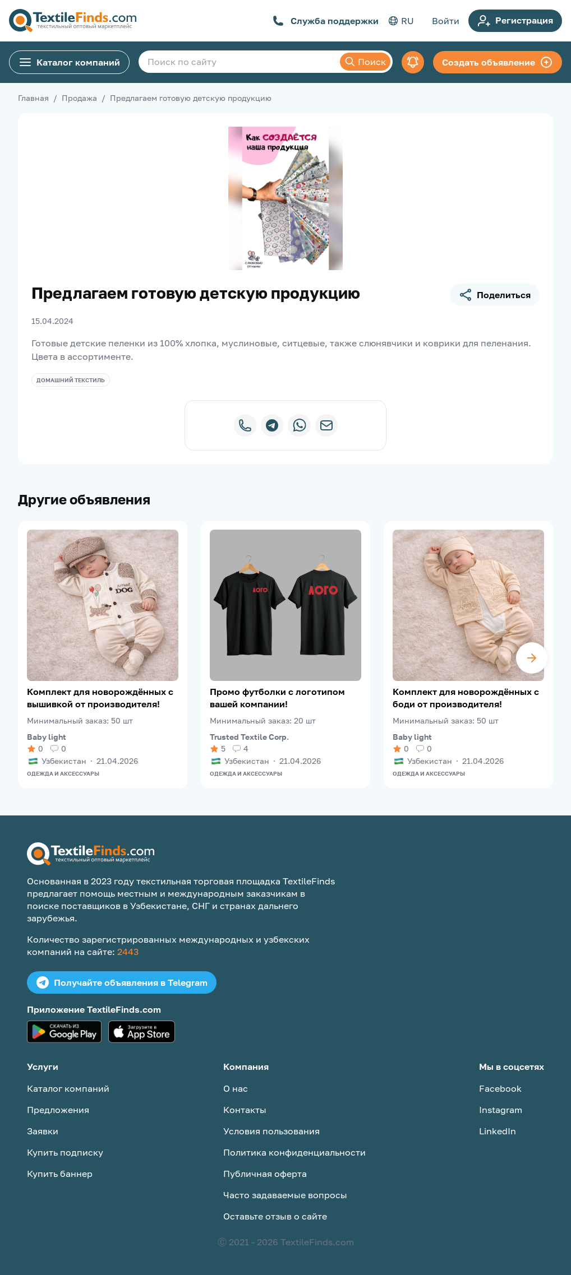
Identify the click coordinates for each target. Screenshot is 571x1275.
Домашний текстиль (70, 380)
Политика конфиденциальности (294, 1152)
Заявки (42, 1131)
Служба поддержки (326, 20)
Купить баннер (60, 1173)
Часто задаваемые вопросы (285, 1194)
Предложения (58, 1109)
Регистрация (515, 20)
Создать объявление (497, 62)
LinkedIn (497, 1131)
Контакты (244, 1109)
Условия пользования (271, 1131)
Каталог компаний (69, 62)
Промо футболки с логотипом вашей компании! (277, 698)
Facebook (500, 1088)
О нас (235, 1088)
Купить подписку (65, 1152)
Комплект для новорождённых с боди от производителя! (466, 698)
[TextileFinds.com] (72, 21)
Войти (445, 20)
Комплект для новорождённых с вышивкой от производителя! (100, 698)
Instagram (500, 1109)
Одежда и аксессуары (63, 773)
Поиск (365, 61)
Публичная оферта (265, 1173)
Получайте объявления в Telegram (122, 982)
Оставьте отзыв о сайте (275, 1216)
